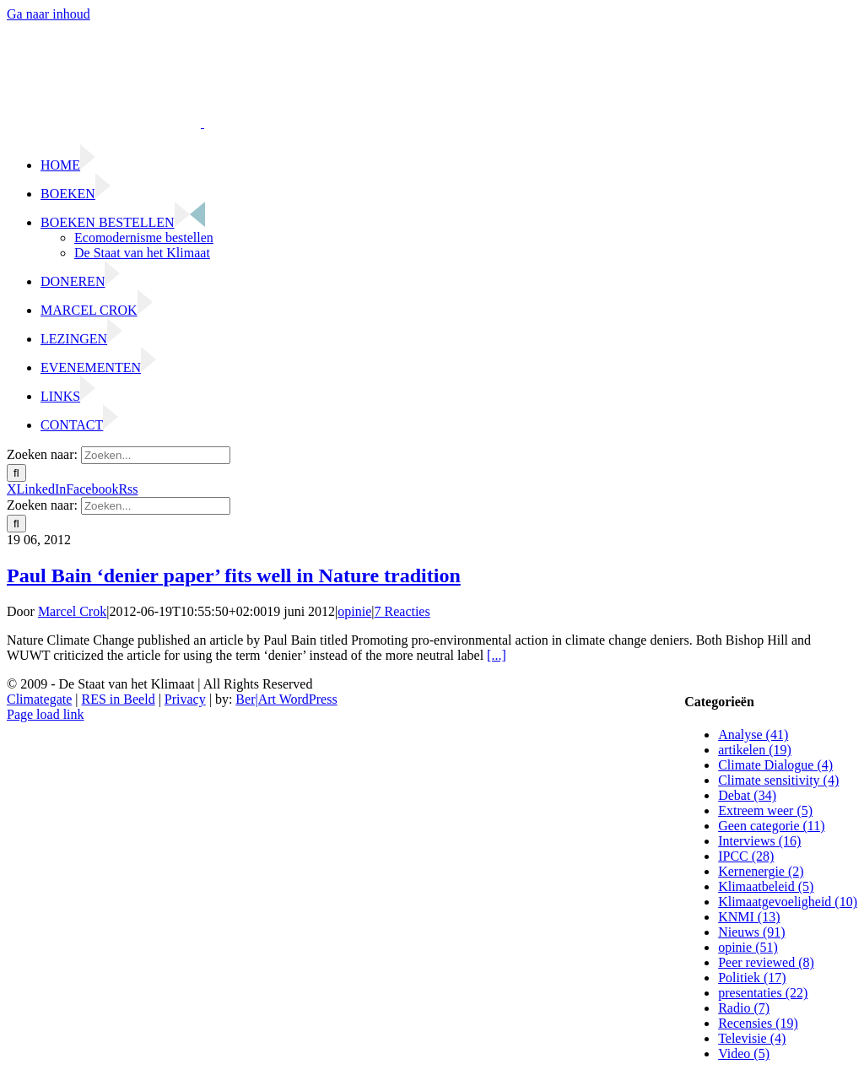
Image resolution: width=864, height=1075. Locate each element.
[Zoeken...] (155, 455)
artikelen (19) (754, 750)
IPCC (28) (746, 856)
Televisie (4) (752, 1038)
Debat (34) (747, 795)
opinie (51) (748, 947)
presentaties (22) (762, 993)
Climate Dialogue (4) (775, 765)
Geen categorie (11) (771, 825)
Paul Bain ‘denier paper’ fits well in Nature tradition (234, 575)
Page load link (45, 714)
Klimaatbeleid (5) (765, 886)
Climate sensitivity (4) (778, 780)
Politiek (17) (752, 977)
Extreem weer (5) (765, 810)
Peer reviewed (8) (766, 962)
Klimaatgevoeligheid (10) (787, 901)
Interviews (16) (759, 841)
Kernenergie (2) (760, 871)
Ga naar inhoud (48, 14)
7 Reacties (402, 611)
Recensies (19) (758, 1023)
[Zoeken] (16, 473)
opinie (354, 611)
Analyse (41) (753, 734)
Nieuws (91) (752, 932)
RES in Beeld (118, 699)
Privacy (185, 699)
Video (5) (744, 1053)
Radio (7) (744, 1008)
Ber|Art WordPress (286, 699)
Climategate (39, 699)
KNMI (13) (749, 917)
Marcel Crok (72, 611)
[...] (496, 655)
